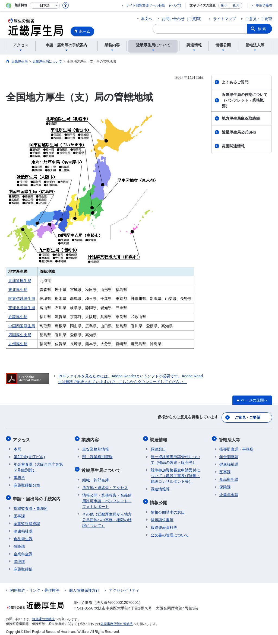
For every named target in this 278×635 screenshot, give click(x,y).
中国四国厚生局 (21, 326)
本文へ (146, 19)
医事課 (19, 512)
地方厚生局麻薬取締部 (241, 118)
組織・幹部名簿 (95, 476)
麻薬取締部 (23, 565)
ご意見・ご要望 (258, 19)
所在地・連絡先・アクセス (105, 484)
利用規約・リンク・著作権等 (34, 587)
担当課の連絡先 (43, 615)
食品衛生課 (23, 535)
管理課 (19, 558)
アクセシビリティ (124, 587)
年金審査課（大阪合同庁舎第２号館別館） (38, 465)
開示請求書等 (162, 516)
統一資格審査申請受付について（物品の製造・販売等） (175, 458)
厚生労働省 (264, 5)
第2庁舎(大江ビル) (29, 455)
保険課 (19, 543)
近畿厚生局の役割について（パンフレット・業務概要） (244, 100)
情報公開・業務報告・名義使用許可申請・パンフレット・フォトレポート (107, 497)
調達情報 (159, 438)
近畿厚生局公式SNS (239, 132)
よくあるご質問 (235, 82)
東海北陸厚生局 (21, 308)
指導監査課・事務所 (31, 505)
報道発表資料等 (164, 524)
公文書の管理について (170, 531)
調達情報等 (160, 487)
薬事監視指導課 (27, 520)
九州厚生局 (17, 344)
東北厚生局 (17, 289)
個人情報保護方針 (84, 587)
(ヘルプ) (175, 5)
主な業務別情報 (95, 447)
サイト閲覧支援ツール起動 (145, 5)
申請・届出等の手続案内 (37, 496)
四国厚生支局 (19, 335)
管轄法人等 (230, 438)
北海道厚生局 (19, 280)
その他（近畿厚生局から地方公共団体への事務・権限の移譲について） (107, 516)
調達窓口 (158, 447)
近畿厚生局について (101, 467)
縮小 (224, 5)
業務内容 (91, 438)
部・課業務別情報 (97, 455)
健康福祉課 (23, 528)
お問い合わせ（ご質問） (183, 19)
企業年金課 (23, 550)
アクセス (22, 438)
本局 (17, 447)
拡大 (236, 5)
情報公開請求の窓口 (168, 509)
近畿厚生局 (17, 317)
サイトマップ (224, 19)
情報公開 (159, 499)
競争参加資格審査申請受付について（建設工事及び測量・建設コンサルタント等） (175, 474)
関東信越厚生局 (21, 298)
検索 (262, 29)
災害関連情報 (233, 146)
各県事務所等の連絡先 (116, 620)
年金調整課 (228, 455)
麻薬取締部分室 (27, 483)
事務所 (19, 476)
